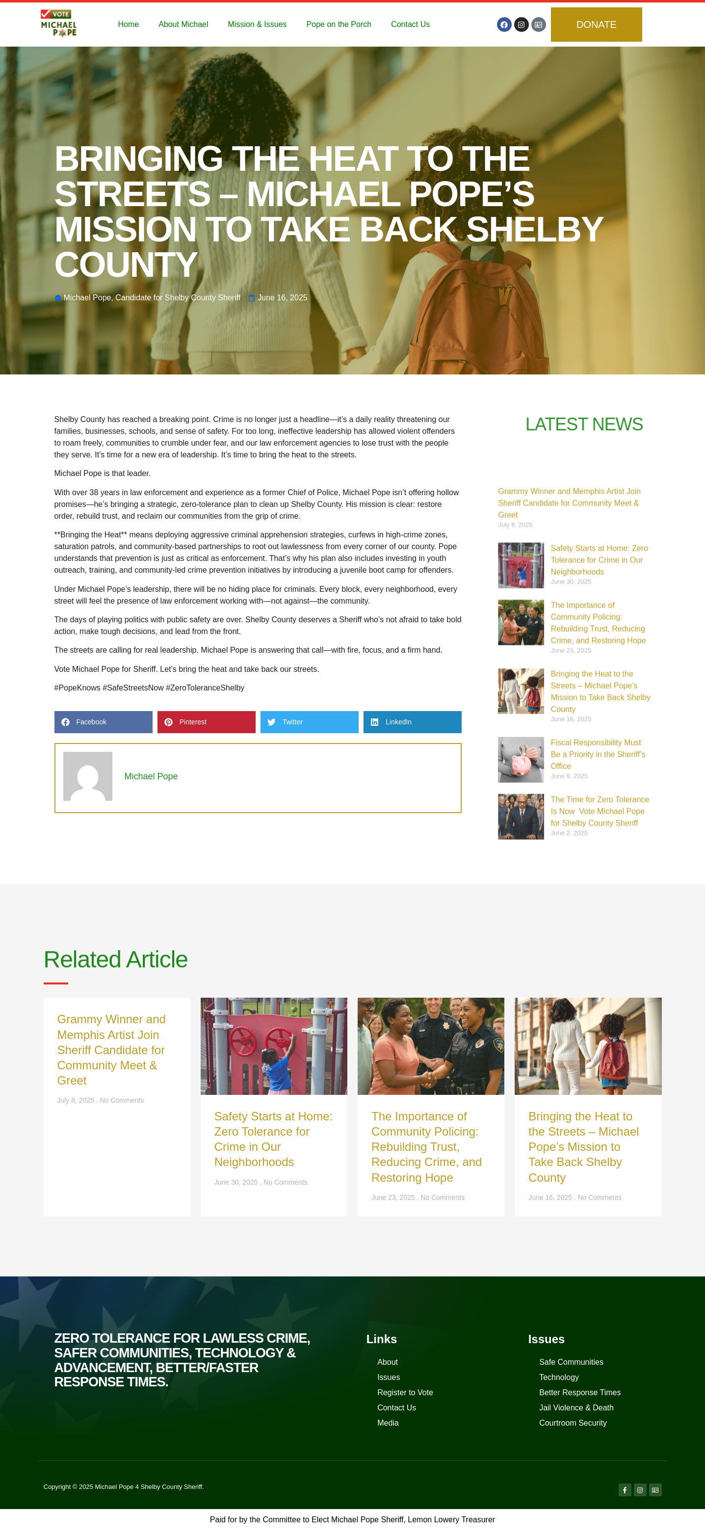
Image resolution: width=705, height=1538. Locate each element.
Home (128, 24)
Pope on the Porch (339, 24)
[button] (103, 722)
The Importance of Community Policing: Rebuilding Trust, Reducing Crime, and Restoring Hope (426, 1147)
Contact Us (410, 24)
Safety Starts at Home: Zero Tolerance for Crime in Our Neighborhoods (599, 853)
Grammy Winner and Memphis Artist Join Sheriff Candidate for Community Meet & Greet (569, 796)
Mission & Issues (257, 24)
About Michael (183, 24)
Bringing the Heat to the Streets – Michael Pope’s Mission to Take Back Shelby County (583, 1147)
